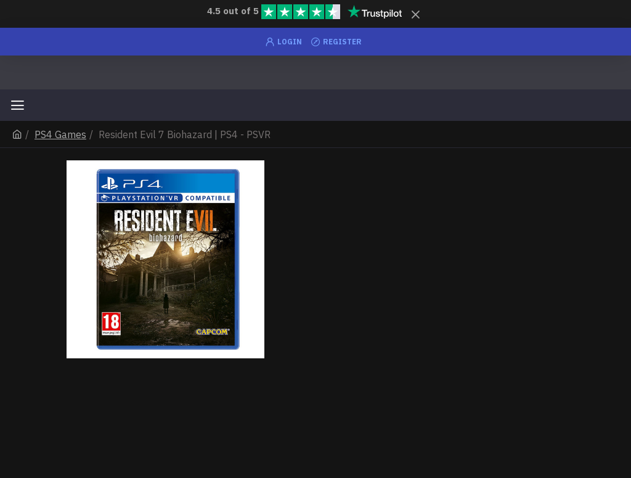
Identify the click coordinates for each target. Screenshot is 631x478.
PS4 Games (60, 134)
